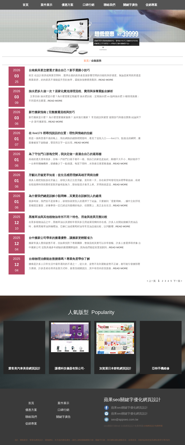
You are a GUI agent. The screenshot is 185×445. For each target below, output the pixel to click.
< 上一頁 (151, 281)
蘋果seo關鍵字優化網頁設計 (129, 407)
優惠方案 (67, 4)
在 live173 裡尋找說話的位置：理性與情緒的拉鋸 (60, 133)
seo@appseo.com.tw (124, 419)
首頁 (25, 4)
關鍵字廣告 (130, 4)
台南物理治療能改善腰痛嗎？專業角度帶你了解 (59, 258)
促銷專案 (151, 4)
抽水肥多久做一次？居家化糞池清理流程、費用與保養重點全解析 (71, 91)
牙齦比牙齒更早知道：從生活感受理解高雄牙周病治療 (63, 175)
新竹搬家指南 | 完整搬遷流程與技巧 (52, 112)
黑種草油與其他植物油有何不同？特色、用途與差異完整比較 (68, 217)
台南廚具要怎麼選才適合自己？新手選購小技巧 (59, 70)
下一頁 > (177, 281)
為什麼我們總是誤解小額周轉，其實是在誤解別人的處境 (65, 196)
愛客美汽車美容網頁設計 (24, 368)
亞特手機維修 (160, 368)
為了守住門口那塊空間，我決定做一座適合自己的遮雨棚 (65, 154)
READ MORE (106, 79)
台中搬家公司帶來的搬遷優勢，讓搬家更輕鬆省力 (61, 238)
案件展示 (46, 4)
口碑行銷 (88, 4)
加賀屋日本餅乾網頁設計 (115, 368)
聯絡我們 (109, 4)
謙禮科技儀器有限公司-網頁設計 (70, 368)
